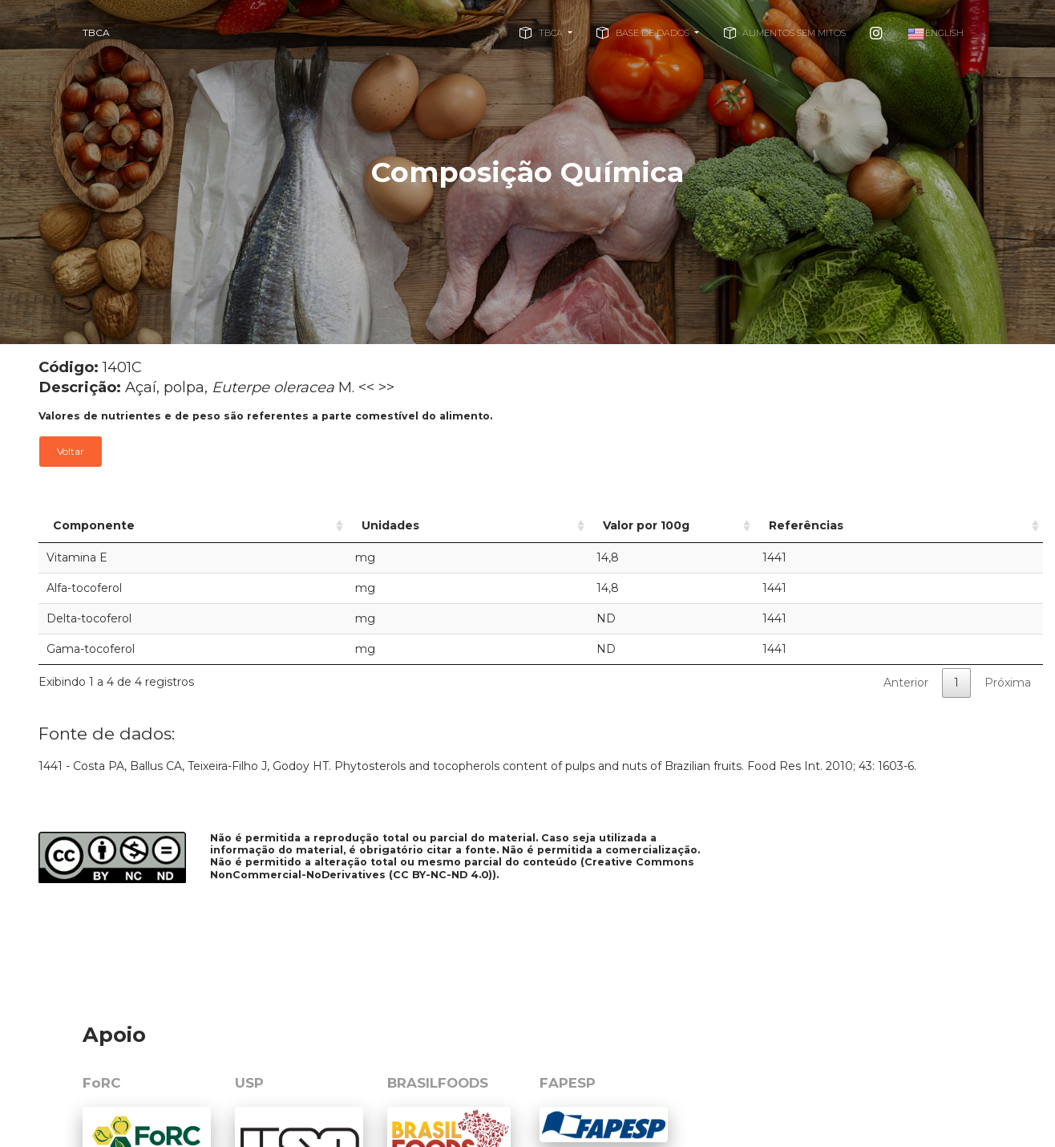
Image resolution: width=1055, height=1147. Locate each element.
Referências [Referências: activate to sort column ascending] (844, 525)
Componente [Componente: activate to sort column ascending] (94, 525)
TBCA (96, 32)
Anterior (905, 682)
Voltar (70, 451)
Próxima (1007, 682)
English (935, 34)
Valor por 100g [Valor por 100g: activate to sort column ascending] (572, 525)
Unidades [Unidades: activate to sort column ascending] (349, 525)
